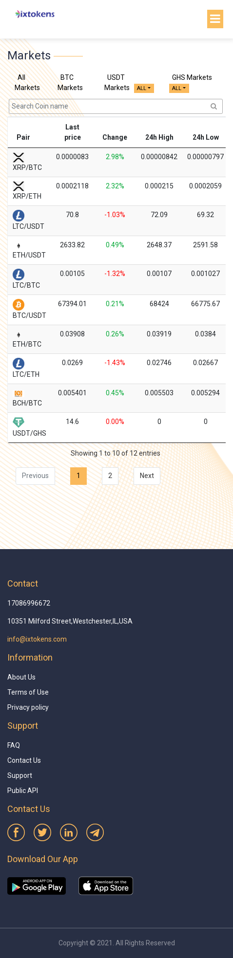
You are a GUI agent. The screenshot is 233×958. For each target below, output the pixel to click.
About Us (21, 677)
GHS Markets (192, 77)
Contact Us (24, 760)
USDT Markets (117, 83)
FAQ (13, 745)
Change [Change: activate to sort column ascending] (114, 137)
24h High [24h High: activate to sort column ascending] (159, 137)
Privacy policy (28, 707)
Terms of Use (28, 692)
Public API (22, 790)
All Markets (27, 83)
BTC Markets (70, 83)
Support (19, 775)
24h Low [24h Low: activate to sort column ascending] (206, 137)
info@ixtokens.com (37, 639)
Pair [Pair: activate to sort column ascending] (23, 137)
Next (147, 475)
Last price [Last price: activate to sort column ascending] (72, 132)
